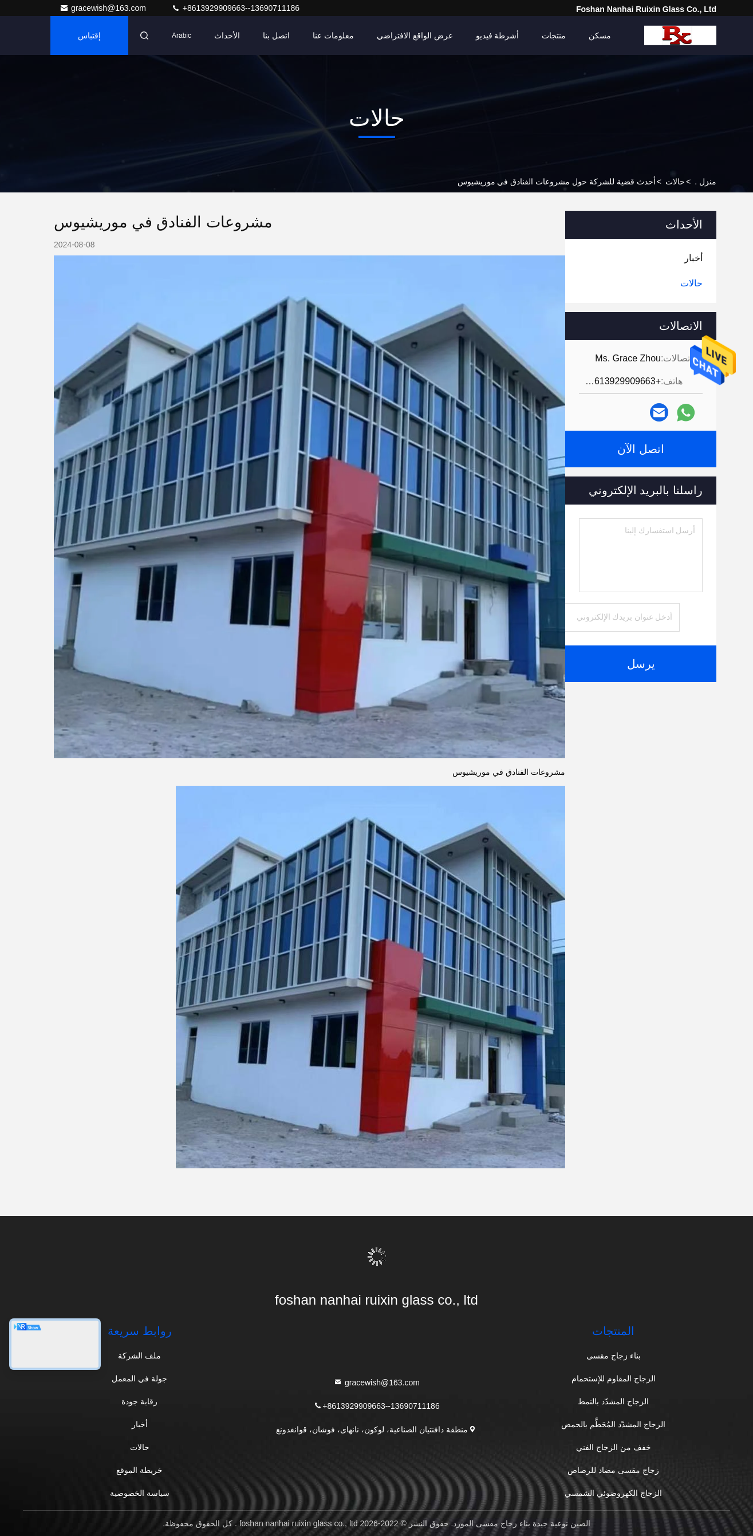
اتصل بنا (276, 35)
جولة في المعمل (139, 1378)
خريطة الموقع (139, 1470)
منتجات (554, 35)
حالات (675, 181)
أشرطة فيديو (497, 35)
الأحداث (227, 35)
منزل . (705, 181)
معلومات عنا (333, 35)
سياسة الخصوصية (139, 1493)
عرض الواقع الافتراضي (415, 35)
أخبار (140, 1424)
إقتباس (89, 35)
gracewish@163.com (104, 8)
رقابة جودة (139, 1401)
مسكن (600, 35)
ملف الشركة (139, 1355)
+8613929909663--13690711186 (235, 8)
